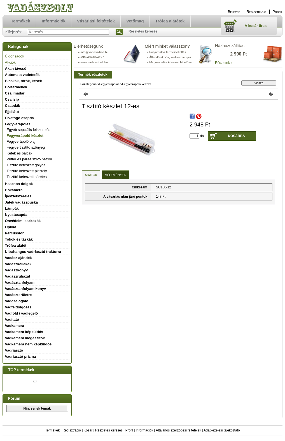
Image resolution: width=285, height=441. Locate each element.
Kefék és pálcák (19, 153)
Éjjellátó (12, 112)
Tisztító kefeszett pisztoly (27, 171)
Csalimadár (15, 93)
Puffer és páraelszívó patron (29, 159)
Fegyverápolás (109, 84)
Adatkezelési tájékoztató (222, 430)
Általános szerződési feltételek (178, 430)
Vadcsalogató (17, 301)
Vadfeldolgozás (18, 307)
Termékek (52, 430)
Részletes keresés (109, 430)
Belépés (234, 12)
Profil (129, 430)
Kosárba (236, 136)
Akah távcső (16, 68)
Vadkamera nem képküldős (28, 344)
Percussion (15, 233)
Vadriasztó (14, 350)
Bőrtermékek (16, 87)
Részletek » (224, 63)
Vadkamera (14, 326)
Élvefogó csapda (19, 118)
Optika (10, 227)
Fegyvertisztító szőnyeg (26, 147)
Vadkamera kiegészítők (25, 338)
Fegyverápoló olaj (21, 141)
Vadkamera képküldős (24, 332)
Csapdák (12, 105)
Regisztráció (71, 430)
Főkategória (88, 84)
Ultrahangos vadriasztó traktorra (33, 252)
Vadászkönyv (16, 270)
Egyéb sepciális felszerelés (28, 130)
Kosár (88, 430)
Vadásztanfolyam (20, 282)
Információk (144, 430)
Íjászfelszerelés (18, 196)
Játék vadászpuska (21, 202)
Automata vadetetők (22, 75)
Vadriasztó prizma (20, 356)
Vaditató (12, 319)
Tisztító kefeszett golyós (26, 165)
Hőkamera (14, 190)
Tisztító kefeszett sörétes (27, 177)
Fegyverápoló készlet (25, 135)
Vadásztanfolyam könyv (25, 289)
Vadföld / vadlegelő (21, 313)
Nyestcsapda (16, 215)
